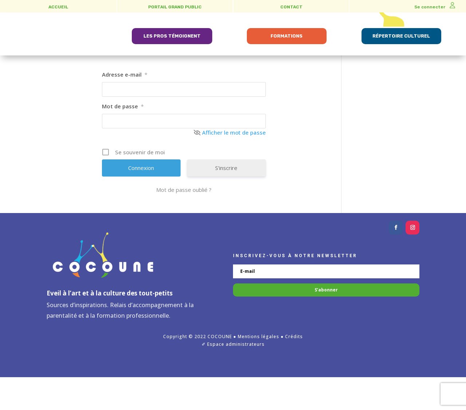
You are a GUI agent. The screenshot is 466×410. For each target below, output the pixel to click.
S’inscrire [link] (226, 200)
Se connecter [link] (434, 6)
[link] (57, 50)
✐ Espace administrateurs (233, 377)
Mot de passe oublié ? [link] (184, 222)
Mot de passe (123, 138)
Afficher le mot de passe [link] (234, 165)
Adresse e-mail (124, 107)
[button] (396, 260)
